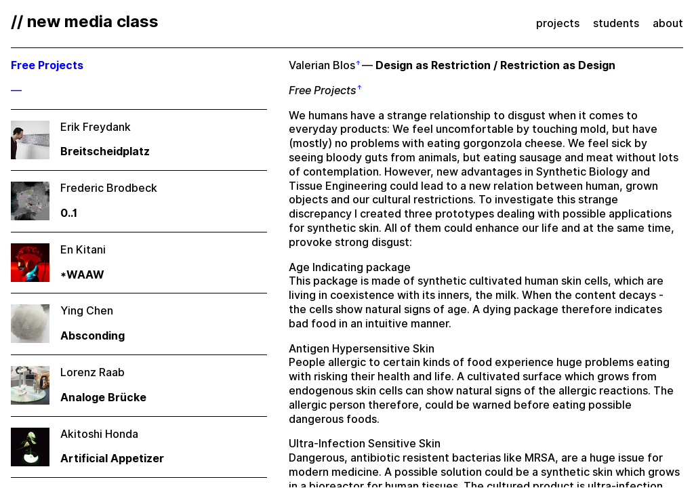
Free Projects (322, 90)
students (616, 23)
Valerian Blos (322, 65)
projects (557, 23)
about (668, 23)
